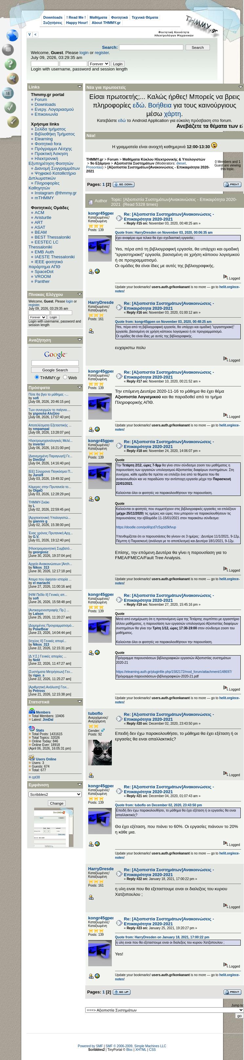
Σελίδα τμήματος (50, 129)
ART (38, 222)
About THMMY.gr (106, 23)
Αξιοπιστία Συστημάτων (134, 163)
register (102, 52)
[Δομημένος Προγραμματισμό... (51, 625)
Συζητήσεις (52, 23)
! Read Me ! (76, 17)
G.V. (36, 537)
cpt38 (36, 777)
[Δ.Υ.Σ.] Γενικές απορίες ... (48, 656)
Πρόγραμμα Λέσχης (53, 148)
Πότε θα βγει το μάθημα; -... (49, 394)
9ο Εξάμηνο (100, 163)
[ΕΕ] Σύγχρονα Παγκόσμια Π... (51, 471)
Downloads (53, 17)
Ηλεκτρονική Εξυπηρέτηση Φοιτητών (51, 161)
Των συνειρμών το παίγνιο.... (50, 410)
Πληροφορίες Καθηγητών (44, 185)
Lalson (38, 614)
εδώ (139, 105)
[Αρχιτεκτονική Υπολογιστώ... (50, 518)
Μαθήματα (98, 17)
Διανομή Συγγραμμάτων (57, 168)
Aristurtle (42, 217)
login (84, 52)
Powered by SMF (90, 1046)
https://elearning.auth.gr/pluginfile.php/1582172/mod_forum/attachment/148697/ (174, 672)
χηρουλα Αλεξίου (46, 413)
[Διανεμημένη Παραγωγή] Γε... (50, 456)
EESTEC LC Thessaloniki (43, 244)
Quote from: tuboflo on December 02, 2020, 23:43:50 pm (158, 805)
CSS (152, 1049)
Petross (39, 691)
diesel (181, 163)
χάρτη (172, 113)
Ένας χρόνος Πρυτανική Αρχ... (51, 533)
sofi (36, 398)
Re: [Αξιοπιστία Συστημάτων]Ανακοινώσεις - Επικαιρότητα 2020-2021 (169, 217)
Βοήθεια (160, 105)
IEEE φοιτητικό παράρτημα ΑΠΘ (46, 264)
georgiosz (40, 552)
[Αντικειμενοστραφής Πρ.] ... (49, 610)
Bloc (129, 1049)
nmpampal (41, 429)
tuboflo (95, 713)
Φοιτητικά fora (48, 143)
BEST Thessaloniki (53, 237)
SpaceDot (44, 271)
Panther (42, 281)
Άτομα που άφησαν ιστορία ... (50, 579)
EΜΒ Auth (44, 251)
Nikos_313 (41, 567)
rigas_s (38, 675)
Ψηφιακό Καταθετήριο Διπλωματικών (52, 176)
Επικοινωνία (46, 114)
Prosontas (94, 167)
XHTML (141, 1049)
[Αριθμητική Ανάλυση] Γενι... (49, 687)
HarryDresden (102, 302)
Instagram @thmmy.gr (56, 192)
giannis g (40, 521)
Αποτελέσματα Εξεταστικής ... (50, 425)
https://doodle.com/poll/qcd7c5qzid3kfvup (146, 527)
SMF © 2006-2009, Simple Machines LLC (136, 1046)
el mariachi (41, 583)
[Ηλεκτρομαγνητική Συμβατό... (50, 548)
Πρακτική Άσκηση (51, 153)
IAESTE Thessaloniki (55, 256)
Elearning (44, 138)
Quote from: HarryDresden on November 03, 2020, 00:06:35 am (164, 232)
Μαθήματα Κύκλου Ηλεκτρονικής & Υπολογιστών (164, 159)
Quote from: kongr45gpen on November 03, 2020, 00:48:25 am (163, 322)
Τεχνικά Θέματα (145, 17)
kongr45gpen (101, 213)
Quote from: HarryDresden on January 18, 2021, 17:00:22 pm (162, 937)
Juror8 (38, 475)
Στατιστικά (39, 701)
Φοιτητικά (119, 17)
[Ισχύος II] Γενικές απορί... (47, 641)
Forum (41, 99)
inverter (39, 444)
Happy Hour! (77, 23)
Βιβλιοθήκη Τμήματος (55, 133)
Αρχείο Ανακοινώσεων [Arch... (50, 564)
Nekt (36, 660)
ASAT (39, 227)
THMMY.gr (94, 159)
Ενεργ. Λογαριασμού (54, 109)
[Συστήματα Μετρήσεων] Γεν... (50, 672)
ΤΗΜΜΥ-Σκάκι (39, 502)
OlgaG (38, 490)
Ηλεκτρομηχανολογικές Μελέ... (51, 440)
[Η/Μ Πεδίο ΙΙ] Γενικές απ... (48, 595)
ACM (39, 212)
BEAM (41, 232)
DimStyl (39, 459)
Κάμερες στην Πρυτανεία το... (50, 487)
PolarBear (40, 629)
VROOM (43, 276)
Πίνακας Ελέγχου (46, 294)
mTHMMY (44, 197)
